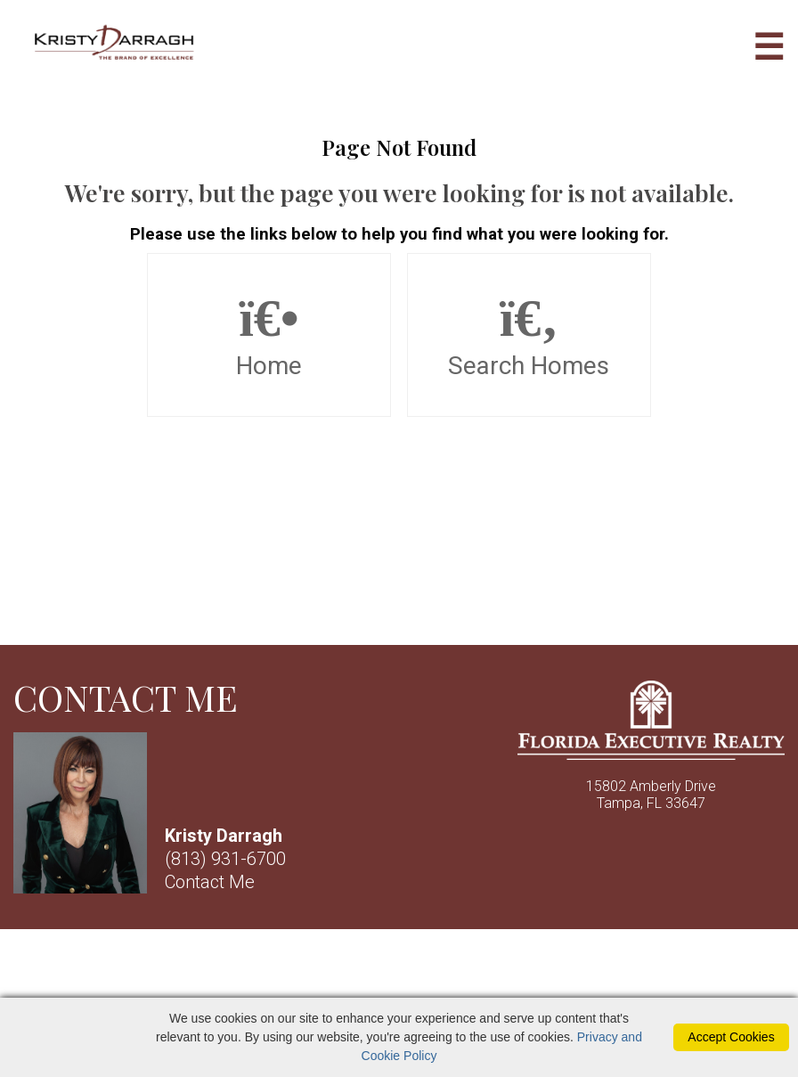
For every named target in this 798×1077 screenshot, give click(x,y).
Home (269, 335)
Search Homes (529, 335)
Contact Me (210, 882)
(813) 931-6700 (225, 858)
